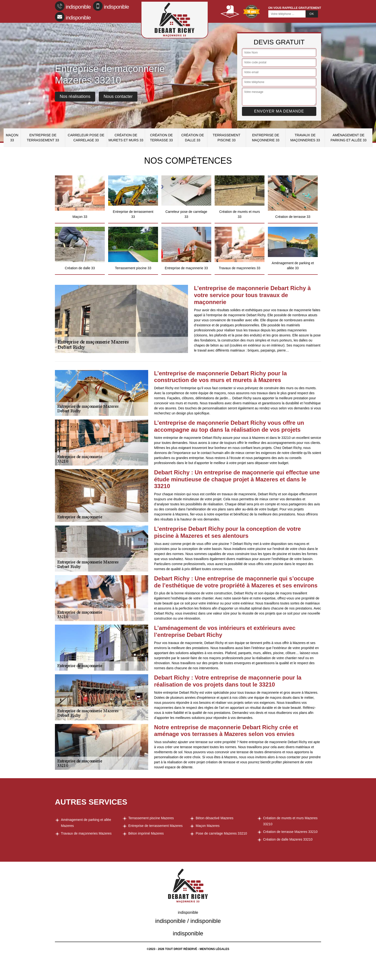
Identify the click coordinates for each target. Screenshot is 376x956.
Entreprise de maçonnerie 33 (265, 137)
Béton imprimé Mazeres (146, 833)
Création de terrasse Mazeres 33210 (290, 832)
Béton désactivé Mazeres (214, 818)
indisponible (73, 6)
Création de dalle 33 (192, 137)
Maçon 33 (12, 137)
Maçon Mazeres (208, 826)
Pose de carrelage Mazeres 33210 (221, 833)
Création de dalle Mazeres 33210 (287, 839)
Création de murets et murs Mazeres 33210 (290, 821)
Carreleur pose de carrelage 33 (86, 137)
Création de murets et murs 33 (125, 137)
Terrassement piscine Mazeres (151, 818)
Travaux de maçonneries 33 (305, 137)
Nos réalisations (75, 96)
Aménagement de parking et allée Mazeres (86, 823)
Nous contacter (118, 96)
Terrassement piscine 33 (226, 137)
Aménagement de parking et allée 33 (349, 137)
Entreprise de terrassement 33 (43, 137)
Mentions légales (214, 949)
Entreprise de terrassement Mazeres (155, 826)
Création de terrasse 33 (161, 137)
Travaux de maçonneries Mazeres (86, 833)
